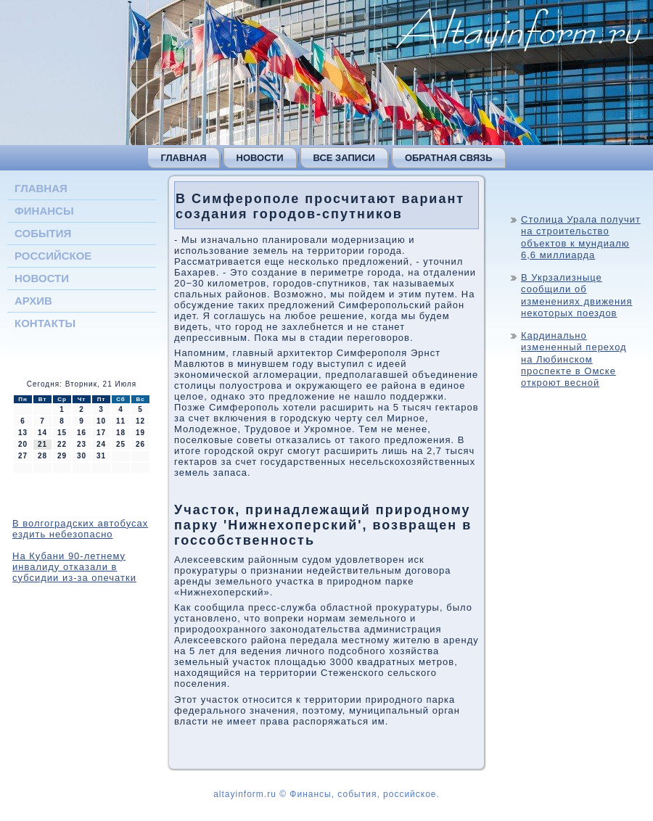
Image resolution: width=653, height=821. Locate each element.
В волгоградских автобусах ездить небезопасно (80, 529)
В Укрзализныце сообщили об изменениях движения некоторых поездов (577, 295)
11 (121, 421)
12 (140, 421)
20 (23, 444)
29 (62, 456)
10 (101, 421)
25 (121, 444)
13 (23, 433)
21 (42, 444)
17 (101, 433)
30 (81, 456)
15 (62, 433)
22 (62, 444)
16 (81, 433)
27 (23, 456)
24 (101, 444)
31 (101, 456)
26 (140, 444)
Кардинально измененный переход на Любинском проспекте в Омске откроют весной (574, 359)
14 (42, 433)
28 (42, 456)
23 (81, 444)
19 (140, 433)
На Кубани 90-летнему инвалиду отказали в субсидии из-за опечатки (74, 566)
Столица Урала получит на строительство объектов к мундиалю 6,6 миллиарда (581, 237)
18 (121, 433)
